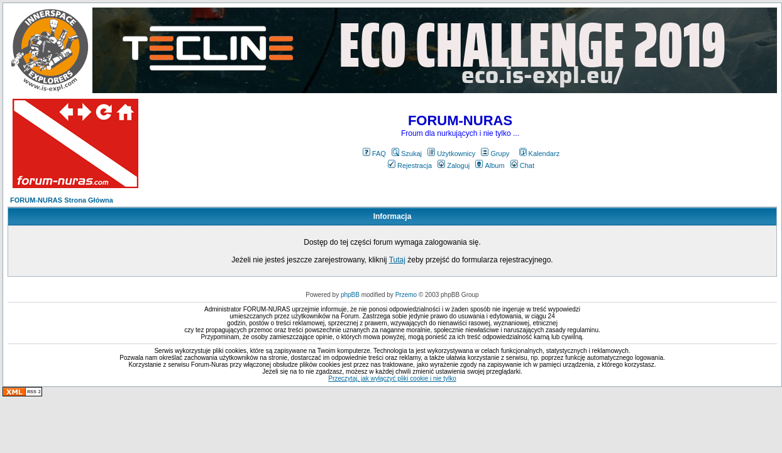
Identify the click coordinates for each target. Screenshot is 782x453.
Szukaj (407, 153)
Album (489, 165)
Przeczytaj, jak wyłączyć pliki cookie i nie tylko (392, 378)
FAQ (374, 153)
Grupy (495, 153)
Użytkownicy (451, 153)
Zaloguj (454, 165)
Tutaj (397, 259)
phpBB (350, 294)
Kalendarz (539, 153)
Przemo (406, 294)
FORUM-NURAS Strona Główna (61, 200)
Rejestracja (410, 165)
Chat (522, 165)
